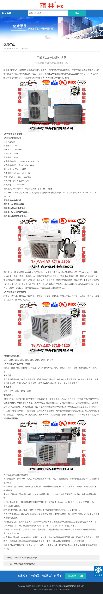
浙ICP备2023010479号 (67, 586)
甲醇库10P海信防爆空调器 (25, 557)
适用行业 (25, 49)
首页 (17, 49)
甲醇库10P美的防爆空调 (24, 564)
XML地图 (80, 586)
